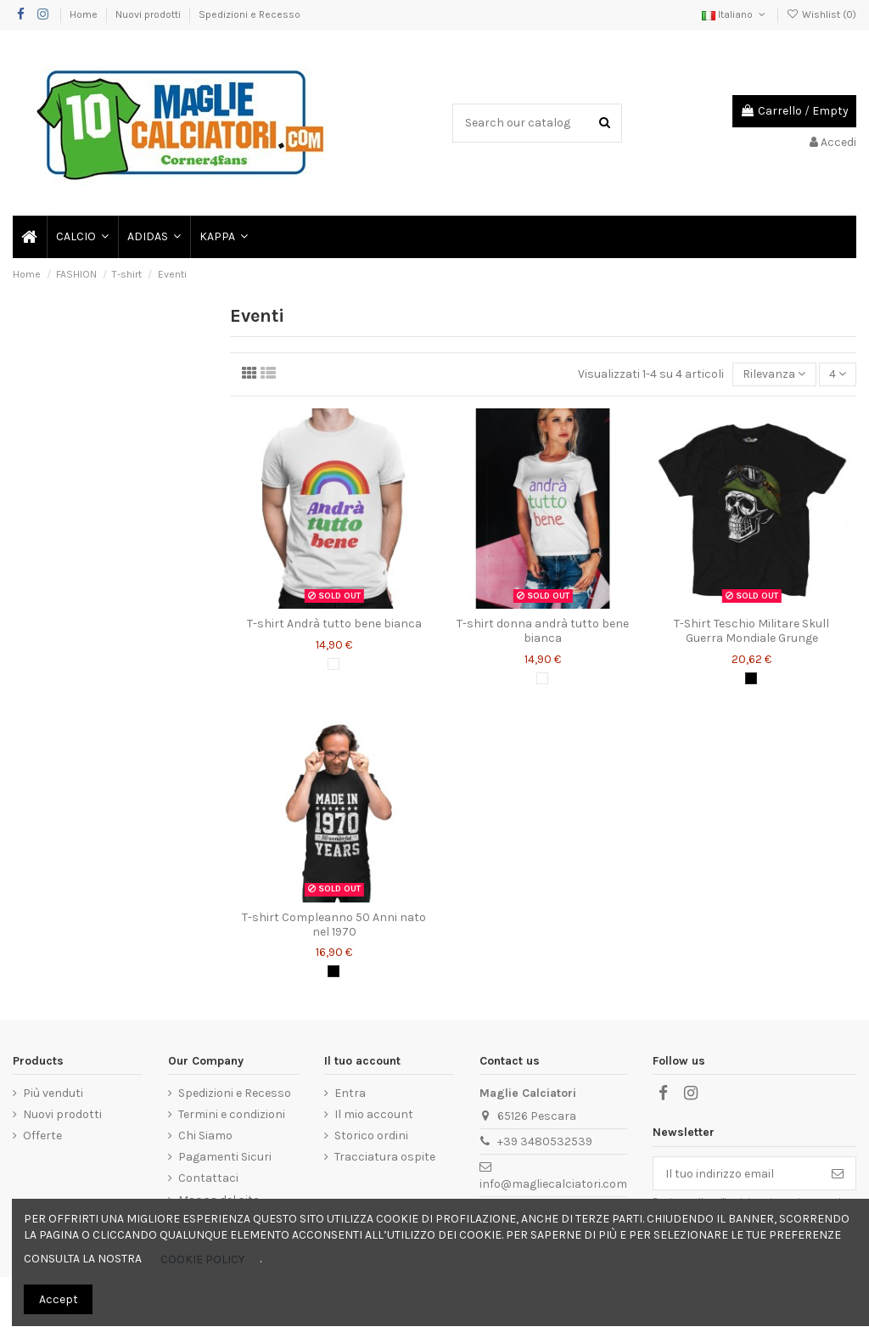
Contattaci (208, 1178)
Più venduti (53, 1093)
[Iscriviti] (837, 1173)
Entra (350, 1093)
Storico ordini (371, 1135)
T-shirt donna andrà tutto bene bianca (543, 630)
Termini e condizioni (231, 1114)
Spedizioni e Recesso (249, 14)
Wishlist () (821, 14)
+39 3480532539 (544, 1141)
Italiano (735, 14)
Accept (58, 1299)
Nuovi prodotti (149, 14)
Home (85, 14)
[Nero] (751, 678)
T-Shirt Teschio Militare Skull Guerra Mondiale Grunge (751, 630)
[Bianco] (333, 664)
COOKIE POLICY (202, 1259)
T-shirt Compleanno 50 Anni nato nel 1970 (334, 924)
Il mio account (373, 1114)
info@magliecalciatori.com (553, 1184)
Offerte (42, 1135)
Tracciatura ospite (384, 1157)
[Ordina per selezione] (774, 375)
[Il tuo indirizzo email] (736, 1173)
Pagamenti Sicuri (225, 1157)
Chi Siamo (205, 1135)
